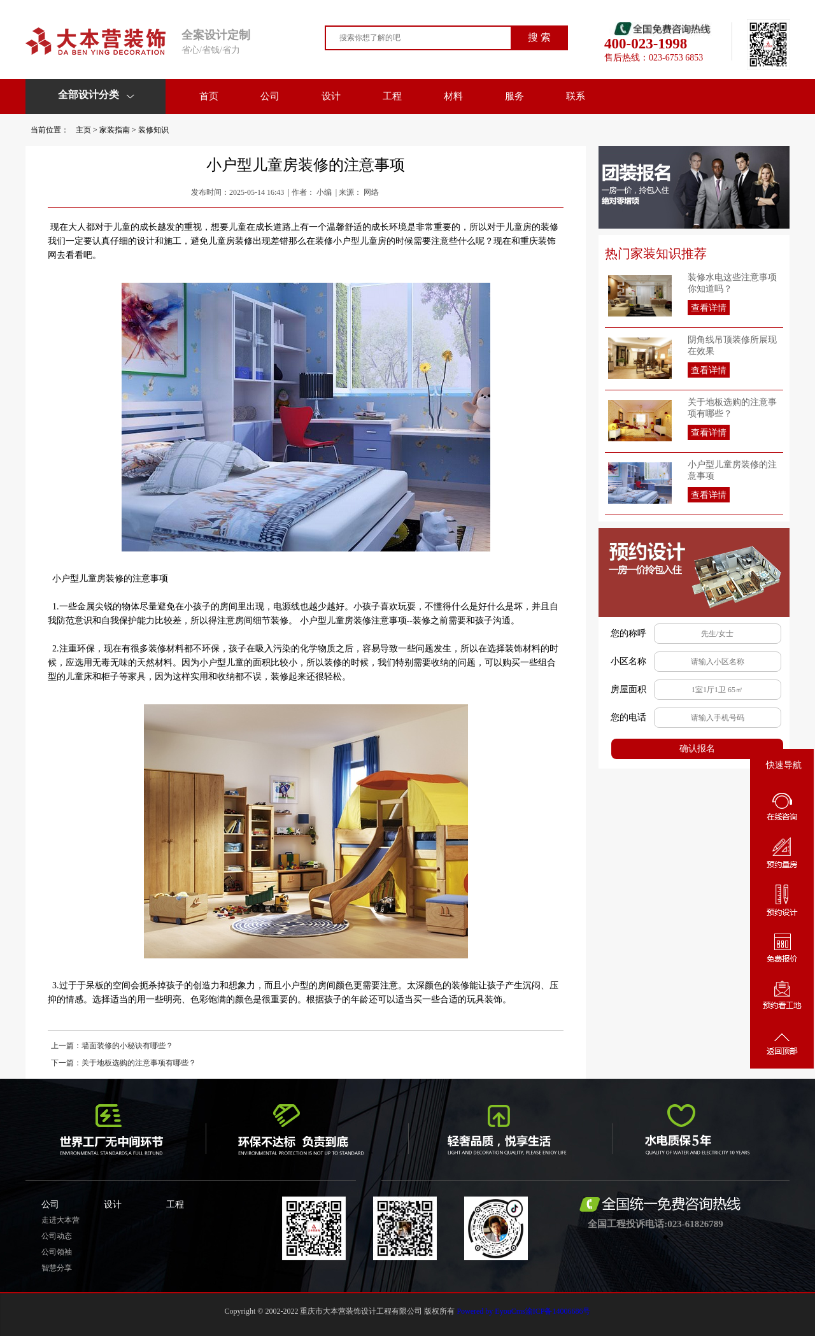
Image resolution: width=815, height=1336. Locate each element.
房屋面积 (628, 689)
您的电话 (628, 717)
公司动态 (56, 1236)
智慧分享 (56, 1267)
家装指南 (114, 129)
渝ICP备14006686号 (558, 1311)
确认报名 (697, 748)
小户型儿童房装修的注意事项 (732, 470)
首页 (208, 96)
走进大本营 (60, 1220)
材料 (453, 96)
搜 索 (539, 37)
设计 (331, 96)
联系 (575, 96)
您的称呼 (628, 633)
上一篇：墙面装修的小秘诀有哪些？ (112, 1045)
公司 (270, 96)
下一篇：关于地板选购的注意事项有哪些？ (123, 1062)
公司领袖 (56, 1251)
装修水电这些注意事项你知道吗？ (732, 283)
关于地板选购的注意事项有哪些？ (732, 407)
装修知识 (153, 129)
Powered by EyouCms (490, 1311)
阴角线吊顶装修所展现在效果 (732, 345)
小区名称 (628, 661)
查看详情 (708, 308)
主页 (83, 129)
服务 (514, 96)
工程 (392, 96)
